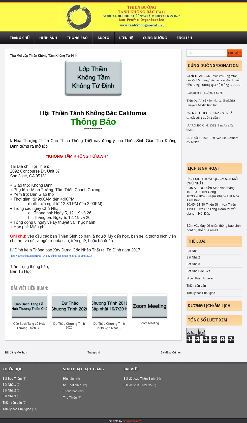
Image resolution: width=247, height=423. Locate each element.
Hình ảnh (69, 378)
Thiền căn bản (196, 285)
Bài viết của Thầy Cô (137, 385)
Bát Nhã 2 (193, 257)
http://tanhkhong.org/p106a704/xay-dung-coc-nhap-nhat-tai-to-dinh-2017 (51, 255)
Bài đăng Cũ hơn (171, 352)
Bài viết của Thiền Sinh (139, 378)
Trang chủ (93, 352)
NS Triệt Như (72, 385)
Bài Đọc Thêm (12, 378)
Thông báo (70, 391)
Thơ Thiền (70, 397)
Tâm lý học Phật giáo (201, 293)
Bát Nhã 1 (193, 251)
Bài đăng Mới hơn (16, 352)
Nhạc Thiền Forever (200, 278)
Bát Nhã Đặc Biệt (198, 271)
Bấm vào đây (196, 225)
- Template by (123, 420)
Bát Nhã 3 (193, 264)
